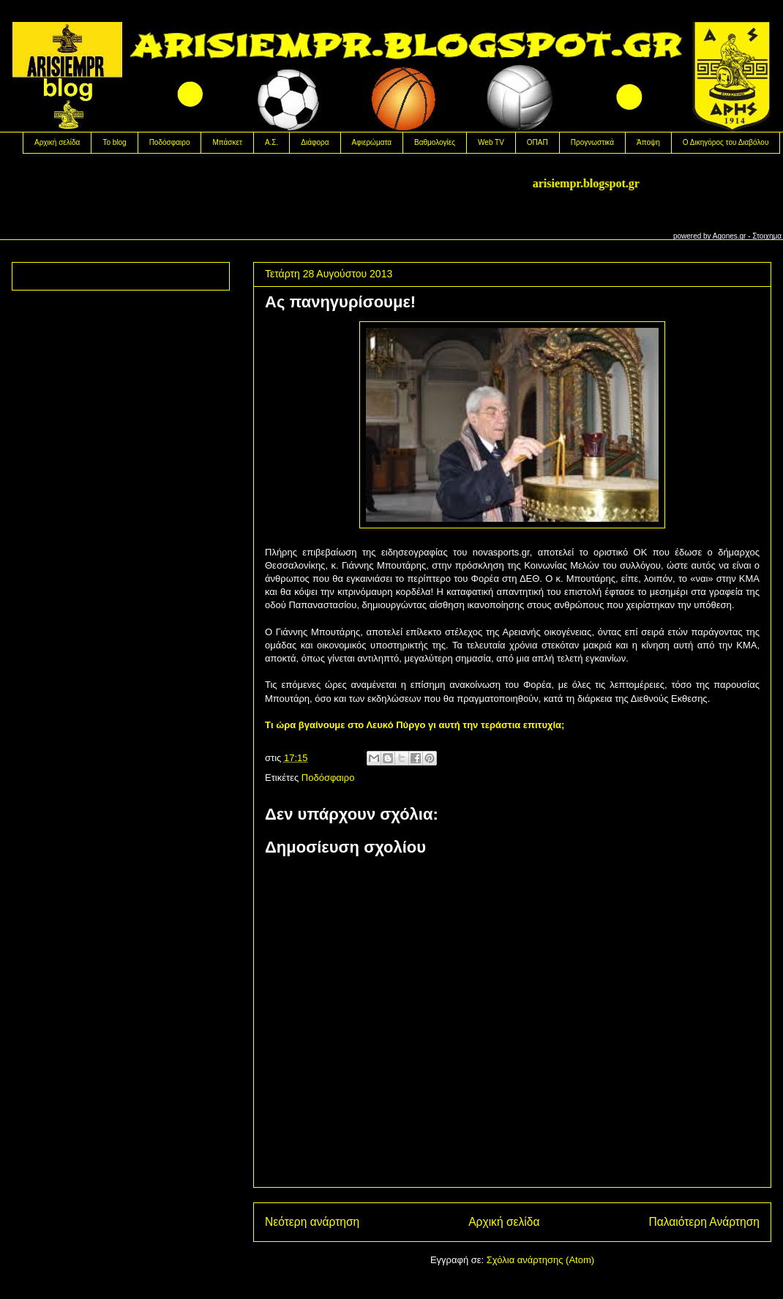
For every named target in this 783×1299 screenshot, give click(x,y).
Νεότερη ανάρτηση (312, 1222)
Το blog (114, 142)
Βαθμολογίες (434, 142)
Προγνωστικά (592, 142)
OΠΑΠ (537, 142)
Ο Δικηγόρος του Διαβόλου (726, 142)
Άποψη (648, 142)
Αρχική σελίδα (57, 142)
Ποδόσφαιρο (169, 142)
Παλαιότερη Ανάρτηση (704, 1222)
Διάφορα (315, 142)
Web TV (491, 142)
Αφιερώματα (372, 142)
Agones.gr (729, 236)
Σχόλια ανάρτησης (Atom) (540, 1259)
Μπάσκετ (226, 142)
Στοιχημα (767, 236)
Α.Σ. (271, 142)
